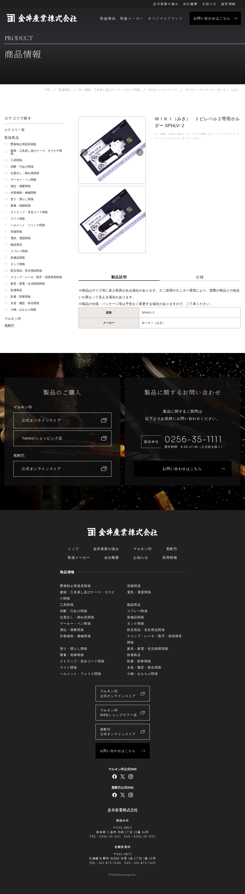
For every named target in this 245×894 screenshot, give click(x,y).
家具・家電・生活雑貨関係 (24, 283)
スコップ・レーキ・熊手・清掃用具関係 (33, 277)
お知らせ (209, 4)
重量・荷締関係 (17, 205)
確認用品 (13, 244)
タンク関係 (14, 264)
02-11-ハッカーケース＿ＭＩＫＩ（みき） (178, 138)
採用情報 (228, 4)
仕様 (200, 277)
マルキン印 (12, 318)
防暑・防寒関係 (17, 296)
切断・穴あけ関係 (18, 166)
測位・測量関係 (17, 186)
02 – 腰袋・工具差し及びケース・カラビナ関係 (181, 133)
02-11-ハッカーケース (222, 133)
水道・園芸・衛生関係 (21, 303)
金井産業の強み (166, 4)
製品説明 (119, 277)
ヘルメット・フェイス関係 (24, 225)
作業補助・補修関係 (20, 192)
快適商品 (13, 290)
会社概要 (190, 4)
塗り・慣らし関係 (18, 199)
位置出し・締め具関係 (21, 173)
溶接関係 (13, 231)
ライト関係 (14, 218)
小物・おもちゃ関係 (20, 309)
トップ (73, 549)
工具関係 (13, 160)
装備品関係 (14, 257)
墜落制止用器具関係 (20, 144)
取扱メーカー (131, 18)
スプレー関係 (16, 251)
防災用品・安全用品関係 (23, 270)
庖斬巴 (9, 325)
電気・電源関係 (17, 238)
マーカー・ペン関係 (20, 179)
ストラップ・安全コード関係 (26, 212)
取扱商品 (108, 18)
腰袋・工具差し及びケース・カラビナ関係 (33, 152)
